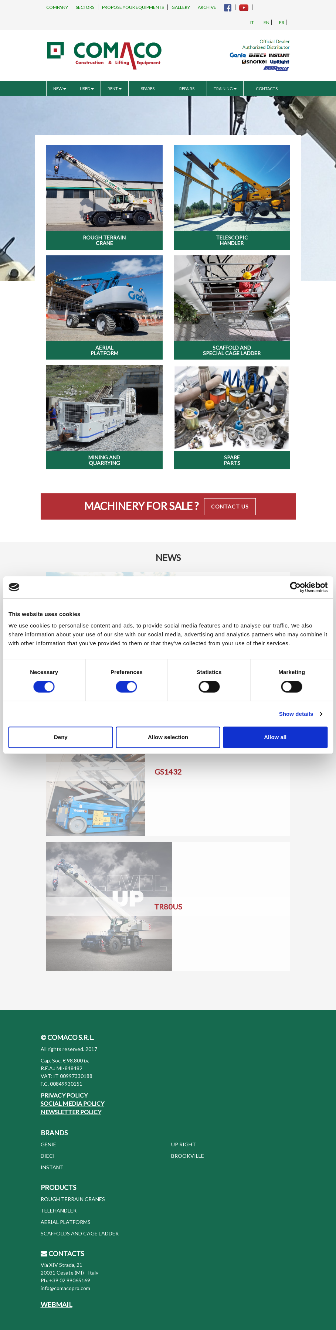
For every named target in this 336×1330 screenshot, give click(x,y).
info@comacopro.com (65, 1288)
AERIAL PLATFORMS (66, 1222)
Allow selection (168, 737)
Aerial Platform (104, 350)
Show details (296, 714)
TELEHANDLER (59, 1210)
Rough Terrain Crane (104, 240)
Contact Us (230, 506)
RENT (115, 88)
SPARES (148, 88)
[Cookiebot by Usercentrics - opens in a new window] (295, 587)
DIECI (48, 1156)
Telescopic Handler (232, 240)
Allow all (275, 737)
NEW (59, 88)
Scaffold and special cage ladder (232, 350)
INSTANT (52, 1167)
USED (87, 88)
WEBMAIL (56, 1304)
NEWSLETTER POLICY (71, 1111)
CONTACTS (267, 88)
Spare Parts (232, 460)
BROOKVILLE (187, 1156)
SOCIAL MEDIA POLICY (72, 1103)
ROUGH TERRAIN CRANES (73, 1199)
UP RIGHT (183, 1144)
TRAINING (225, 88)
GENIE (48, 1144)
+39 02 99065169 (69, 1280)
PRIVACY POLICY (64, 1095)
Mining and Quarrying (104, 460)
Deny (61, 737)
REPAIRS (186, 88)
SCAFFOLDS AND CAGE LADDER (80, 1233)
